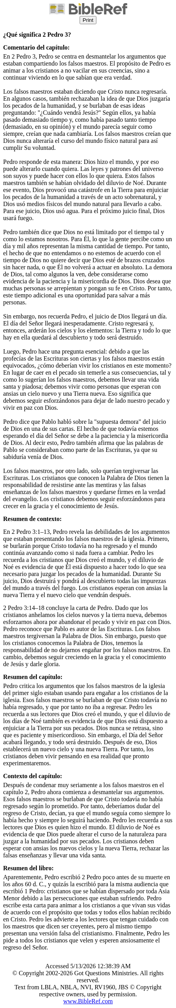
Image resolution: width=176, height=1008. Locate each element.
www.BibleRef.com (88, 1001)
